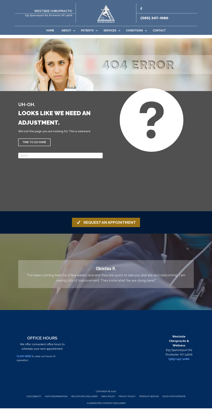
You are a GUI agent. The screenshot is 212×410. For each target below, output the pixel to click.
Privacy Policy (127, 398)
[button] (74, 30)
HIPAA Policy (108, 398)
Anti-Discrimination (56, 398)
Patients (87, 30)
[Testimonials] (106, 276)
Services (110, 30)
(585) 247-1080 (154, 18)
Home (50, 30)
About (66, 30)
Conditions (134, 30)
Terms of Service (149, 398)
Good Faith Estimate (174, 398)
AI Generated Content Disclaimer (106, 405)
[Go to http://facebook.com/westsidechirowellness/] (141, 9)
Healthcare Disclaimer (84, 398)
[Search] (60, 155)
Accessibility (33, 398)
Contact (159, 30)
